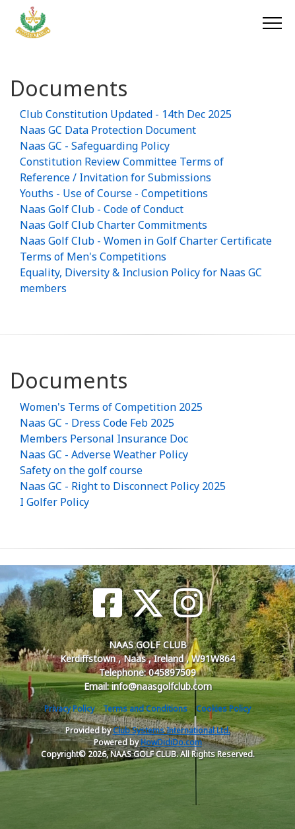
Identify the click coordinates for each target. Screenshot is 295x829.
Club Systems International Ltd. (171, 730)
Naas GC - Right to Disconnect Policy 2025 (123, 486)
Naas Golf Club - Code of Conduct (101, 209)
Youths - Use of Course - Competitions (114, 193)
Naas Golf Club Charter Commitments (113, 225)
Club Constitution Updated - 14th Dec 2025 (126, 114)
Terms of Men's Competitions (93, 256)
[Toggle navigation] (271, 22)
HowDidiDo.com (171, 742)
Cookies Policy (223, 708)
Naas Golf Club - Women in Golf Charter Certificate (146, 240)
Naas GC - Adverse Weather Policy (104, 454)
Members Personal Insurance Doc (104, 438)
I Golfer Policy (54, 502)
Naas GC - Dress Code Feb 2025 (97, 422)
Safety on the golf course (81, 470)
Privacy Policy (69, 708)
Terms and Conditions (145, 708)
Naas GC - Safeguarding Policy (95, 145)
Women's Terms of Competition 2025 (111, 407)
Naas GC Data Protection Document (108, 130)
